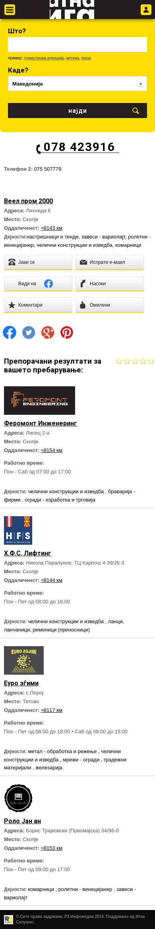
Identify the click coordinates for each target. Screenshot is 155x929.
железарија (48, 768)
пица (86, 58)
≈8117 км (51, 710)
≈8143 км (51, 228)
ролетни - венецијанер (86, 889)
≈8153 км (51, 848)
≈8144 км (51, 580)
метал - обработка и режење (63, 751)
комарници (128, 245)
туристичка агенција (44, 58)
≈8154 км (51, 450)
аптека (72, 58)
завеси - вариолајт (103, 237)
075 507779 (48, 169)
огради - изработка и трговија (60, 500)
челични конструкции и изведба (74, 245)
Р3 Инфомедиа (79, 916)
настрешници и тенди (52, 237)
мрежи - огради (82, 760)
